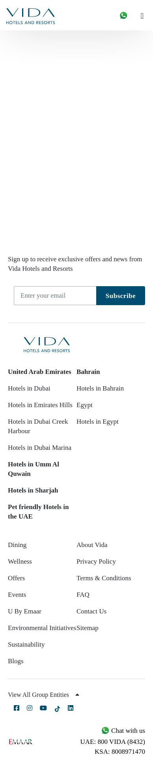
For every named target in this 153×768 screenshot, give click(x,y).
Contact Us (91, 611)
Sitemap (87, 628)
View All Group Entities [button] (43, 694)
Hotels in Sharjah (33, 490)
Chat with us (123, 730)
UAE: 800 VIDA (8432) (112, 741)
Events (17, 594)
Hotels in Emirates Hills (40, 405)
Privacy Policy (96, 561)
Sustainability (26, 644)
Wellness (20, 561)
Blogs (16, 661)
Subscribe (121, 296)
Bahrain (88, 372)
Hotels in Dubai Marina (39, 447)
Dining (17, 545)
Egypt (84, 405)
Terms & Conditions (103, 578)
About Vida (91, 545)
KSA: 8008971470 (120, 751)
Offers (16, 578)
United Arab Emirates (39, 372)
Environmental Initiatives (42, 628)
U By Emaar (24, 611)
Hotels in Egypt (97, 421)
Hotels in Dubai (29, 388)
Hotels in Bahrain (100, 388)
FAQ (83, 594)
